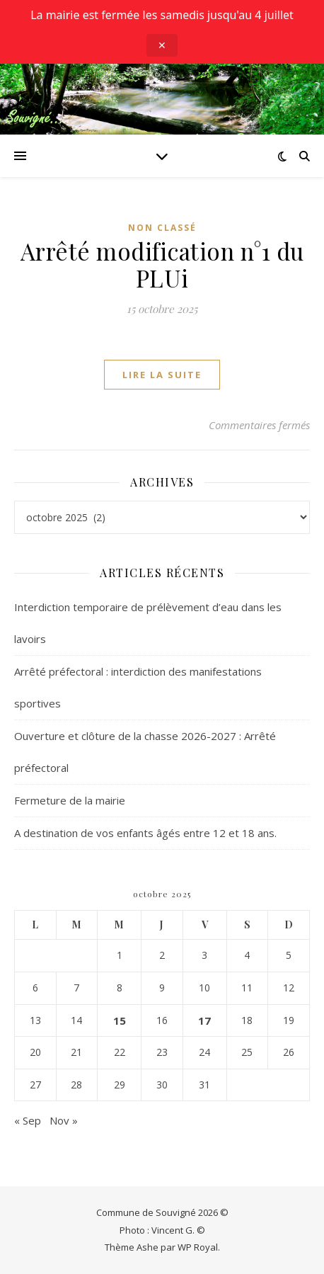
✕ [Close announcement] (162, 45)
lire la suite (162, 374)
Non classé (162, 228)
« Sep (27, 1120)
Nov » (64, 1120)
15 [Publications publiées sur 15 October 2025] (119, 1020)
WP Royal (198, 1247)
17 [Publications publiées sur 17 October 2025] (204, 1020)
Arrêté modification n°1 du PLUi (162, 264)
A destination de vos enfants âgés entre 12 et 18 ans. (145, 833)
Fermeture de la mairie (69, 800)
